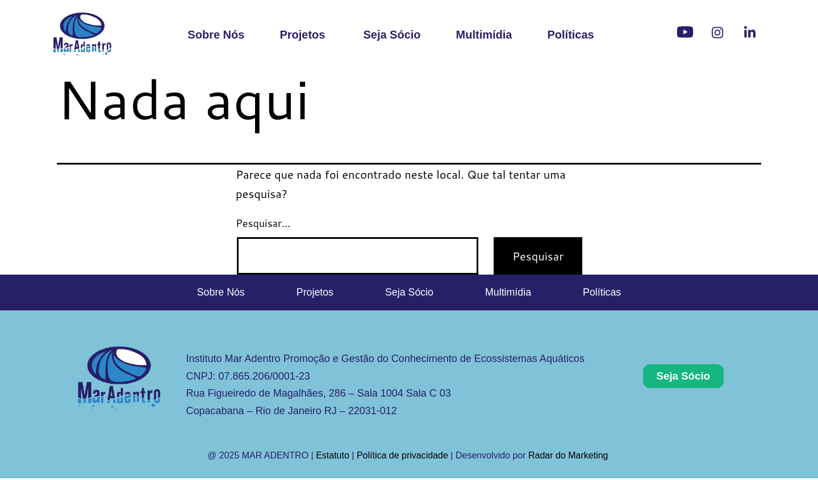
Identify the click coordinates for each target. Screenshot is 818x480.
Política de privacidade (402, 457)
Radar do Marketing (569, 457)
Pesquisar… (263, 223)
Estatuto (332, 457)
